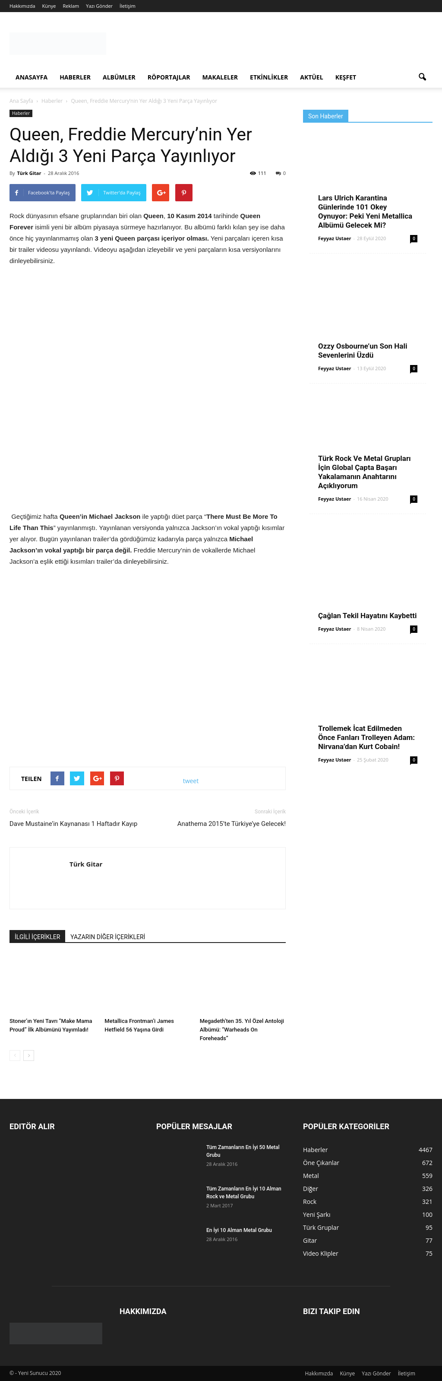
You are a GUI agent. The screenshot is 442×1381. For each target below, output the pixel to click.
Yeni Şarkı (317, 1214)
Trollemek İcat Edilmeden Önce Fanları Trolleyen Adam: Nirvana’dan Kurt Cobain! (366, 737)
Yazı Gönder (99, 6)
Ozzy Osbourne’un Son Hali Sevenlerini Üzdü (362, 350)
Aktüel (311, 77)
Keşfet (345, 77)
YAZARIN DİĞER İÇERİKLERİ (107, 936)
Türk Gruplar (321, 1227)
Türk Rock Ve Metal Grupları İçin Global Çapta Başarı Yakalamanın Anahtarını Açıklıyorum (364, 472)
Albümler (119, 77)
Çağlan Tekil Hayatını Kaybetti (367, 615)
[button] (422, 77)
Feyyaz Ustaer (334, 238)
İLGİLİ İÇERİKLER (37, 936)
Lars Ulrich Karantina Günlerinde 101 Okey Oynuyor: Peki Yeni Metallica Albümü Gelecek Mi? (365, 211)
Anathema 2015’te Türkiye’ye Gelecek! (231, 824)
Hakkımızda (22, 6)
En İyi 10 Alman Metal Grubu (239, 1230)
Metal (311, 1175)
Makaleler (220, 77)
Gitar (310, 1240)
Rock (309, 1201)
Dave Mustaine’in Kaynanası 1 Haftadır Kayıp (73, 824)
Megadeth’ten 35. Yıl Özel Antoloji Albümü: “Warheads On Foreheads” (242, 1029)
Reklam (71, 6)
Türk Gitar (29, 173)
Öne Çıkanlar (321, 1163)
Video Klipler (320, 1253)
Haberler (75, 77)
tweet (191, 781)
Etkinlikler (269, 77)
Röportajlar (169, 77)
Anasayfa (31, 77)
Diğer (310, 1188)
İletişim (128, 6)
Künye (49, 6)
